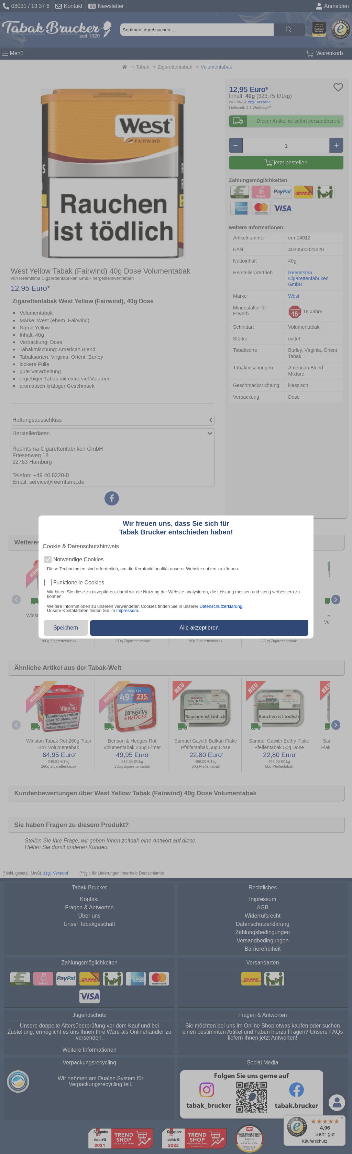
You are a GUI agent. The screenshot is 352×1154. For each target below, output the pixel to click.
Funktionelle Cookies (78, 582)
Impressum (127, 610)
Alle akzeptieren (199, 628)
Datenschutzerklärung (220, 606)
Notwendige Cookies (78, 559)
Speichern (65, 628)
